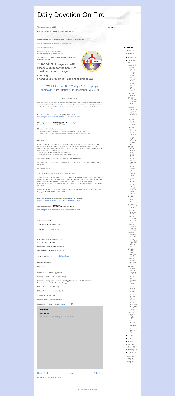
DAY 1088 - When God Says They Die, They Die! (132, 242)
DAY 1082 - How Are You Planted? (131, 297)
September (131, 60)
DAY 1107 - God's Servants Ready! (131, 78)
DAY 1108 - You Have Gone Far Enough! (132, 70)
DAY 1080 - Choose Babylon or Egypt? (132, 315)
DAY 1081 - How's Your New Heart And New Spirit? (132, 306)
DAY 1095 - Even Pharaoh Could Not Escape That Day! (132, 189)
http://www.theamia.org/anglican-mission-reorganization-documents (54, 43)
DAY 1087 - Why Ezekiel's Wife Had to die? (131, 252)
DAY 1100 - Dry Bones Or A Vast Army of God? (132, 140)
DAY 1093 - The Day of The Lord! (132, 205)
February (131, 350)
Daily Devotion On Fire (71, 14)
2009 (128, 362)
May (129, 341)
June (130, 338)
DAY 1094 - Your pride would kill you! (132, 198)
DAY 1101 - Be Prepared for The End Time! (132, 131)
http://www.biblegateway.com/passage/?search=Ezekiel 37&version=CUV (65, 131)
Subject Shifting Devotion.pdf (63, 106)
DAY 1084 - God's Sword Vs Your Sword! (132, 280)
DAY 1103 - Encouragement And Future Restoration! (132, 112)
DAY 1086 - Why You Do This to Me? (132, 261)
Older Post (98, 373)
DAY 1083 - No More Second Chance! (131, 289)
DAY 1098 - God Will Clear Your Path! (132, 161)
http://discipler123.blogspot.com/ (54, 53)
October (131, 57)
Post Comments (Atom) (53, 377)
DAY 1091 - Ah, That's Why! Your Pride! (132, 219)
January (131, 352)
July (129, 335)
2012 (128, 50)
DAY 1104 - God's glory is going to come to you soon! (132, 101)
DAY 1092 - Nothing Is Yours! (132, 212)
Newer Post (42, 373)
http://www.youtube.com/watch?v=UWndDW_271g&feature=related (58, 200)
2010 (128, 359)
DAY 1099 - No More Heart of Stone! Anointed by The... (131, 151)
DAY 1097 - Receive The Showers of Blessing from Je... (132, 171)
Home (70, 373)
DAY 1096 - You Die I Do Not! (131, 179)
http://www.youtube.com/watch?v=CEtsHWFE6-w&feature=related (58, 117)
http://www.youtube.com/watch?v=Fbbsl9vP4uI (52, 125)
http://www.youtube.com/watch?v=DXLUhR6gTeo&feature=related (58, 210)
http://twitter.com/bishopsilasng (58, 256)
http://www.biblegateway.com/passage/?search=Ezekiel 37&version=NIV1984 (69, 133)
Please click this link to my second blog (48, 51)
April (130, 344)
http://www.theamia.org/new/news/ (45, 47)
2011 (128, 356)
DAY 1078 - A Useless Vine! (132, 330)
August (130, 65)
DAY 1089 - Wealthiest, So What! (132, 234)
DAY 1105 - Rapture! (131, 94)
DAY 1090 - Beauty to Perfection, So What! (132, 227)
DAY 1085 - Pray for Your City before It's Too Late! (132, 270)
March (130, 347)
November (131, 53)
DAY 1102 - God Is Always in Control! (132, 122)
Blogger (96, 389)
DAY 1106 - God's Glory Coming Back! (131, 87)
